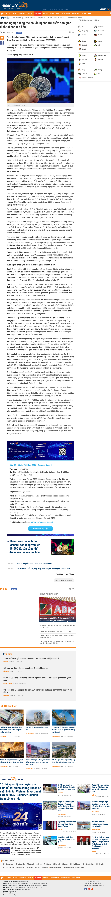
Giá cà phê (65, 864)
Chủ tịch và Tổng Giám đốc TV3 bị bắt (37, 728)
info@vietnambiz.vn (13, 893)
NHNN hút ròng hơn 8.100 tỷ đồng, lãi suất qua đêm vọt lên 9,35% (58, 626)
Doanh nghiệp (30, 734)
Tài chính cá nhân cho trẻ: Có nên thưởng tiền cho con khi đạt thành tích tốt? (57, 642)
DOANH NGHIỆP (65, 13)
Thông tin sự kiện (40, 528)
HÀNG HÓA (22, 13)
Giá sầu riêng (20, 867)
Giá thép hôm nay (8, 867)
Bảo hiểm (41, 18)
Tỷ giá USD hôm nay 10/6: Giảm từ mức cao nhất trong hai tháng (57, 636)
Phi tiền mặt (59, 18)
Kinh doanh (29, 769)
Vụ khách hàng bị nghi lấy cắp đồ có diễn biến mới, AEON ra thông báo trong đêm (38, 762)
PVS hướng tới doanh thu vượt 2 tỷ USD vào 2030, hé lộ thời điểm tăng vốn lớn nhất (63, 729)
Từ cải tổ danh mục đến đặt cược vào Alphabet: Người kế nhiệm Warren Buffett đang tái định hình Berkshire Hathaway (100, 843)
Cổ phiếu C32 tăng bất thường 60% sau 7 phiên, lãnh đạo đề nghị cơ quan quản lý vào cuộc (37, 679)
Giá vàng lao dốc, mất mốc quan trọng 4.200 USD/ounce (25, 668)
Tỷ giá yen (39, 864)
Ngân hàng (17, 18)
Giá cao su (45, 867)
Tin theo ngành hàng (89, 20)
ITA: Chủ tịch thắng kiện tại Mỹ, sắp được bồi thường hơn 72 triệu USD (63, 761)
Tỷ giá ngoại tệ (20, 864)
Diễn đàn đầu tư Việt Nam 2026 (74, 867)
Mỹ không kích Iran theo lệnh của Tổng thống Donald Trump (67, 824)
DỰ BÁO (15, 13)
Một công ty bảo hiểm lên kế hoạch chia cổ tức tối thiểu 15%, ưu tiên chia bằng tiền (57, 619)
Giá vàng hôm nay (8, 864)
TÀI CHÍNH (38, 13)
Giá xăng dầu (100, 864)
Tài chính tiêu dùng (74, 18)
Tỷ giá (49, 18)
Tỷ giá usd (30, 864)
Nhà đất (5, 661)
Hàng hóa (6, 671)
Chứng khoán (7, 683)
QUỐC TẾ (30, 13)
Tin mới (8, 654)
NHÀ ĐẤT (45, 13)
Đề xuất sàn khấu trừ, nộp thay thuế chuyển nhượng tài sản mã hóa (43, 568)
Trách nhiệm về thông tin (10, 895)
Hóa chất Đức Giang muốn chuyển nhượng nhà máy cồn (100, 824)
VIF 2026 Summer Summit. (42, 522)
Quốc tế (60, 829)
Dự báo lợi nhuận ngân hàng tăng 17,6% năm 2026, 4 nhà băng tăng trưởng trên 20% (11, 729)
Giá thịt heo (29, 867)
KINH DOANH (75, 13)
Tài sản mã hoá (30, 18)
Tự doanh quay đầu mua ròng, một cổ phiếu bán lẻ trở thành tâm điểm (11, 761)
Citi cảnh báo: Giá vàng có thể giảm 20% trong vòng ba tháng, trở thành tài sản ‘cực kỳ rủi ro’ (37, 691)
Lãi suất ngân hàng (88, 864)
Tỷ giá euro (47, 864)
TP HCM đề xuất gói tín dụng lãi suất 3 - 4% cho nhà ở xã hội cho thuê (31, 658)
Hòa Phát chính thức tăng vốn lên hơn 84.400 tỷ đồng (67, 839)
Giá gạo (37, 867)
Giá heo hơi (56, 864)
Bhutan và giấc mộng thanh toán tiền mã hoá (34, 563)
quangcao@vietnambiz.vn (96, 885)
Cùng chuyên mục (49, 594)
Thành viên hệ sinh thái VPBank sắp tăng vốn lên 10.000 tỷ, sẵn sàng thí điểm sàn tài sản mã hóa (24, 546)
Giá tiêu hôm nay (75, 864)
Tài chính (5, 17)
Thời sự (94, 795)
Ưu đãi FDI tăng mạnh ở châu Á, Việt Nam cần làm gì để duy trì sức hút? (100, 788)
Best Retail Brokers (56, 867)
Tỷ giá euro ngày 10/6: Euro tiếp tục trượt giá (55, 631)
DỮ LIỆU (84, 13)
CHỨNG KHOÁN (54, 13)
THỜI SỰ (8, 13)
